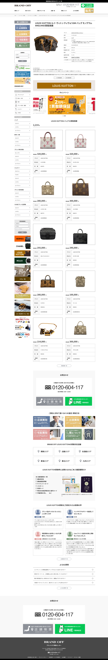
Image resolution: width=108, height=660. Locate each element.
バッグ (16, 120)
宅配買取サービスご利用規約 (54, 655)
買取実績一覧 (64, 363)
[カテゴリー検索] (22, 224)
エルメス (17, 123)
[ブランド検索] (22, 226)
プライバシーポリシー (43, 655)
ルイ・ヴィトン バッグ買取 (32, 15)
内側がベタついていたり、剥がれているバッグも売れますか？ (51, 581)
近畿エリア (66, 449)
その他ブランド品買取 (20, 204)
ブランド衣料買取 (19, 190)
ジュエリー (17, 168)
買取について (64, 10)
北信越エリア (86, 449)
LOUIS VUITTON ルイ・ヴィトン (77, 32)
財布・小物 (17, 135)
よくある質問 (76, 10)
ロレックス (17, 153)
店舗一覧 (53, 10)
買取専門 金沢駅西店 (75, 57)
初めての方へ (28, 10)
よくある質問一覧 (64, 586)
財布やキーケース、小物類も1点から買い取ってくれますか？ (50, 572)
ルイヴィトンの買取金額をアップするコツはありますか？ (50, 568)
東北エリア (66, 459)
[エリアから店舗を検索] (22, 55)
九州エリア (87, 459)
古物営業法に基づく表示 (32, 655)
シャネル (17, 127)
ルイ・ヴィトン (17, 130)
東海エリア (45, 459)
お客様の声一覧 (64, 557)
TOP (15, 15)
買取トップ (16, 10)
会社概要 (64, 655)
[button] (63, 115)
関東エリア (45, 449)
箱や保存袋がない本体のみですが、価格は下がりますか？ (50, 576)
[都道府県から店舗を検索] (22, 57)
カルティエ (17, 171)
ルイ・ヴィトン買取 (22, 15)
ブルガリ (17, 174)
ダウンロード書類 (77, 655)
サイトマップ (70, 655)
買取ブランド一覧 (41, 10)
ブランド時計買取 (19, 149)
